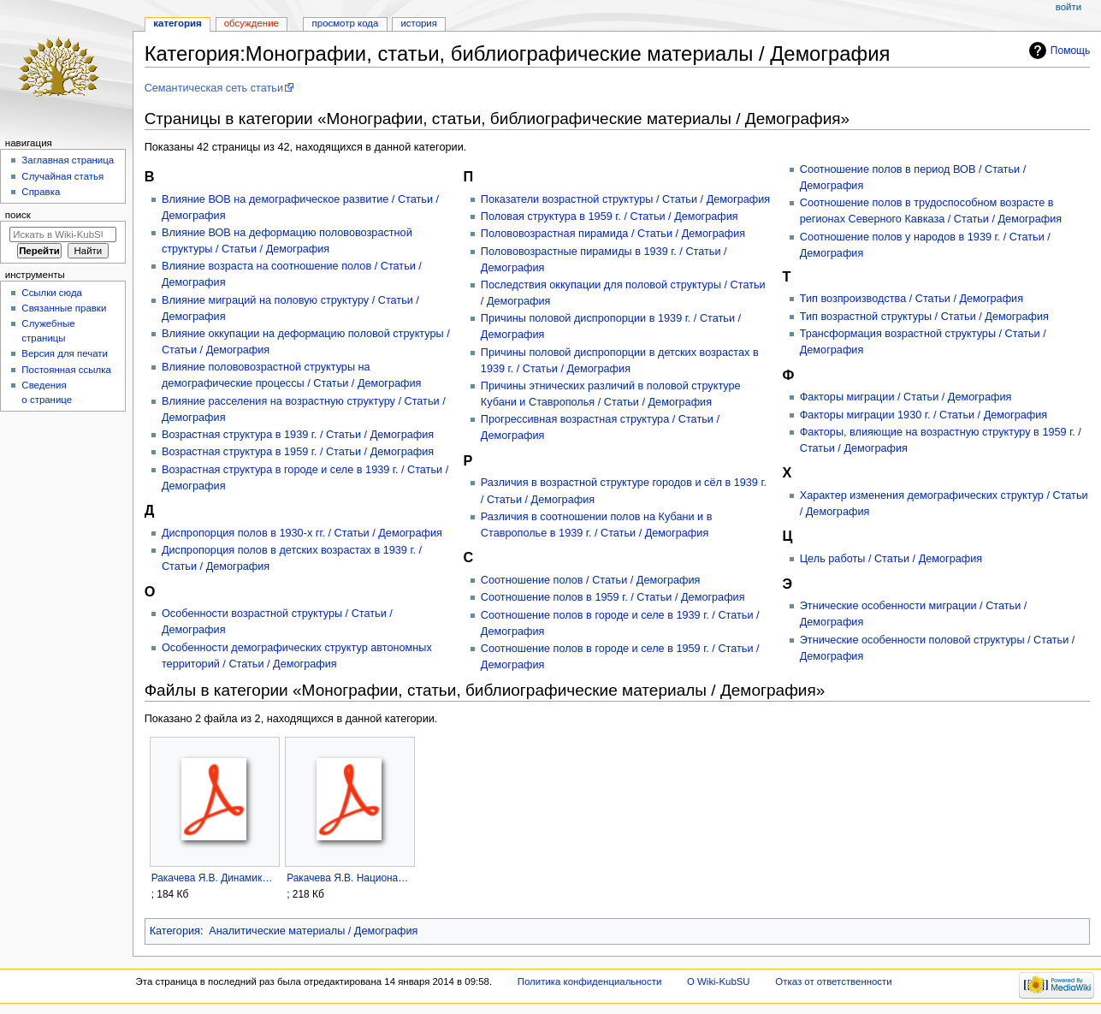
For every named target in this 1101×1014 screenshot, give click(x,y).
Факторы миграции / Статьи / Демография (906, 397)
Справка (40, 192)
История (418, 23)
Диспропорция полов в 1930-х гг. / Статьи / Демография (302, 533)
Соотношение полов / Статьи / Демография (591, 580)
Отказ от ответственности (833, 981)
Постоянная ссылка (65, 370)
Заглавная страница (67, 160)
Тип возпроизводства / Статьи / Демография (911, 299)
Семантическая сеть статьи (214, 88)
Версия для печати (64, 353)
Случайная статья (62, 176)
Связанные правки (63, 308)
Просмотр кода (345, 23)
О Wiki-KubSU (718, 981)
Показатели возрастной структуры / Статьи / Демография (625, 199)
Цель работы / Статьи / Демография (891, 559)
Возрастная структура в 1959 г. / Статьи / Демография (298, 452)
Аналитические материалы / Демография (313, 931)
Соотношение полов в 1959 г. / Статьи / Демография (613, 597)
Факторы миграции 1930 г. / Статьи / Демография (924, 415)
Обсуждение (251, 23)
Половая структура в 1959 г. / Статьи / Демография (609, 216)
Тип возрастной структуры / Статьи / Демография (924, 317)
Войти (1068, 7)
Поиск (18, 215)
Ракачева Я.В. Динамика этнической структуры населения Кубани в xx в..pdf (214, 878)
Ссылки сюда (51, 293)
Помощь (1071, 50)
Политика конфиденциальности (590, 981)
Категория (175, 931)
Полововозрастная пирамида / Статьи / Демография (613, 234)
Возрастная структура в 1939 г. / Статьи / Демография (298, 435)
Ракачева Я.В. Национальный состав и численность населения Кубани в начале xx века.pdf (349, 878)
